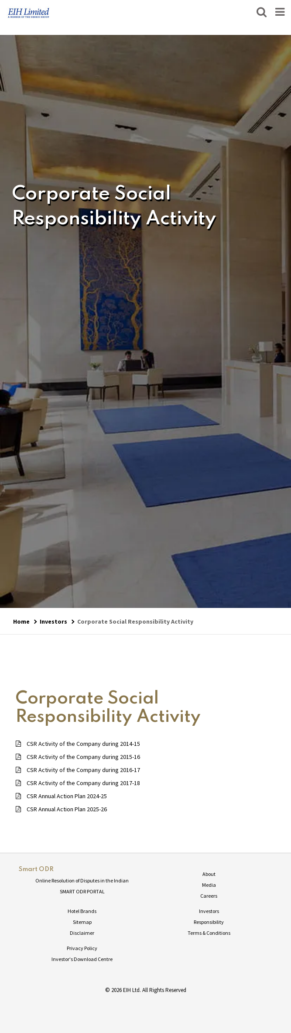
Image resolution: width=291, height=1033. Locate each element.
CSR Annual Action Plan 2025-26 (61, 809)
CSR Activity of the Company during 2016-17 (78, 770)
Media (209, 885)
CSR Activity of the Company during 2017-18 (78, 783)
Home (21, 621)
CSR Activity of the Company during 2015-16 (78, 757)
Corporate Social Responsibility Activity (135, 621)
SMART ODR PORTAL (82, 891)
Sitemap (82, 922)
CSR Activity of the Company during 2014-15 (78, 744)
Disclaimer (82, 933)
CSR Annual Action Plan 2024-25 (61, 796)
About (209, 874)
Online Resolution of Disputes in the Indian (82, 880)
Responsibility (209, 922)
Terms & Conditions (209, 933)
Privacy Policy (82, 948)
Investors (53, 621)
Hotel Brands (82, 911)
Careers (208, 895)
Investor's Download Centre (82, 959)
